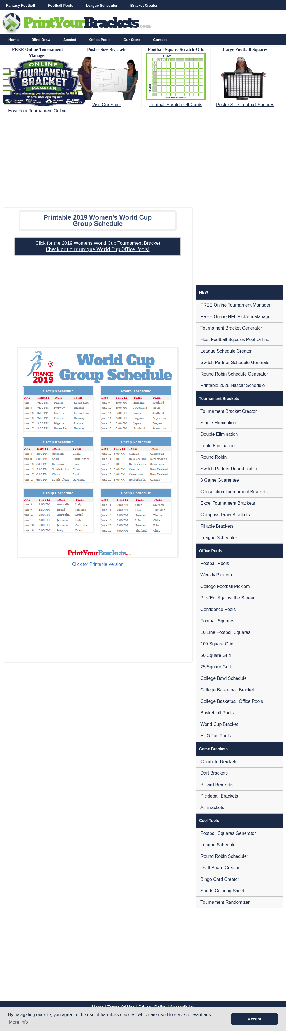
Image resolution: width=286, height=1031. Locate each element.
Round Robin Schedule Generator (234, 374)
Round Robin (213, 457)
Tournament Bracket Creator (228, 411)
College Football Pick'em (225, 586)
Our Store (131, 40)
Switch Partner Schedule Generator (235, 362)
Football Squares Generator (228, 833)
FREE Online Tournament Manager (235, 305)
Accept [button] (254, 1019)
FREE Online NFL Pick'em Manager (236, 316)
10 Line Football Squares (225, 632)
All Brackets (212, 807)
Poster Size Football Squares (245, 104)
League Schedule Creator (226, 351)
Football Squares (217, 620)
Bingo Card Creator (219, 879)
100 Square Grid (216, 643)
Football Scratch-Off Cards (175, 104)
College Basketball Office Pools (231, 701)
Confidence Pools (218, 609)
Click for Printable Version (97, 564)
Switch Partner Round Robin (228, 468)
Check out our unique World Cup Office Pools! (98, 249)
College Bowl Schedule (223, 678)
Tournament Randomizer (225, 902)
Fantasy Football (20, 5)
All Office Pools (215, 735)
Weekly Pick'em (216, 575)
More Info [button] (18, 1022)
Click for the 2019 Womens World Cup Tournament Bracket (97, 243)
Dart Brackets (214, 773)
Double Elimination (219, 434)
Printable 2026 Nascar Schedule (232, 385)
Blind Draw (40, 40)
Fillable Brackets (216, 526)
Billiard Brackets (216, 784)
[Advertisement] (143, 159)
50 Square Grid (215, 655)
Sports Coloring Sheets (223, 890)
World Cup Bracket (219, 724)
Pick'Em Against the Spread (228, 598)
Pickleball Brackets (219, 796)
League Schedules (219, 537)
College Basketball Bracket (227, 689)
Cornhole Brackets (218, 761)
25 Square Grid (215, 666)
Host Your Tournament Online (37, 110)
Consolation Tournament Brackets (234, 491)
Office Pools (99, 40)
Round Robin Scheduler (224, 856)
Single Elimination (218, 422)
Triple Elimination (217, 445)
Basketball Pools (217, 712)
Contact (160, 40)
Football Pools (60, 5)
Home (13, 40)
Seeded (69, 40)
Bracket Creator (144, 5)
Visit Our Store (106, 104)
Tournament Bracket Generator (231, 328)
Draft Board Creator (220, 867)
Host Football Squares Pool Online (234, 339)
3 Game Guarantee (219, 480)
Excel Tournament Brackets (227, 503)
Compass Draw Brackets (225, 514)
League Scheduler (101, 5)
